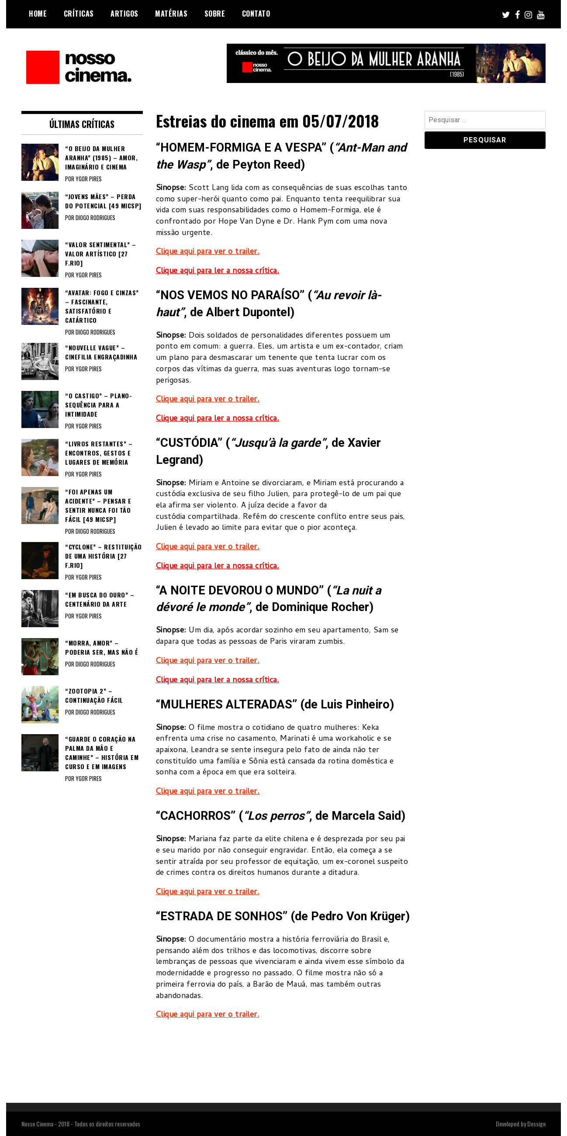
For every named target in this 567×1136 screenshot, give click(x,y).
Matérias (171, 13)
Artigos (124, 13)
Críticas (79, 13)
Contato (256, 13)
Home (38, 13)
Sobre (214, 13)
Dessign (536, 1123)
